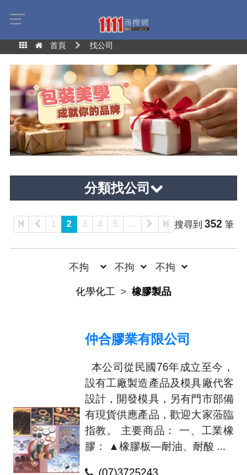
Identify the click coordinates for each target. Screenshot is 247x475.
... (132, 223)
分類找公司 (123, 188)
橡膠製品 (151, 291)
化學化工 (95, 291)
